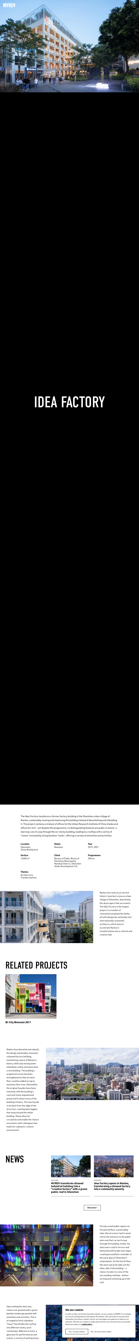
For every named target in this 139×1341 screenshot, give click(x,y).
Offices (91, 858)
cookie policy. (87, 1324)
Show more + (92, 1207)
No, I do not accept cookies (101, 1332)
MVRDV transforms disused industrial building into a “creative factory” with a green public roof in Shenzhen (69, 1187)
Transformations (29, 877)
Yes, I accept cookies (77, 1332)
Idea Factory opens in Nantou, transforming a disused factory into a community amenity (112, 1186)
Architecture (27, 875)
